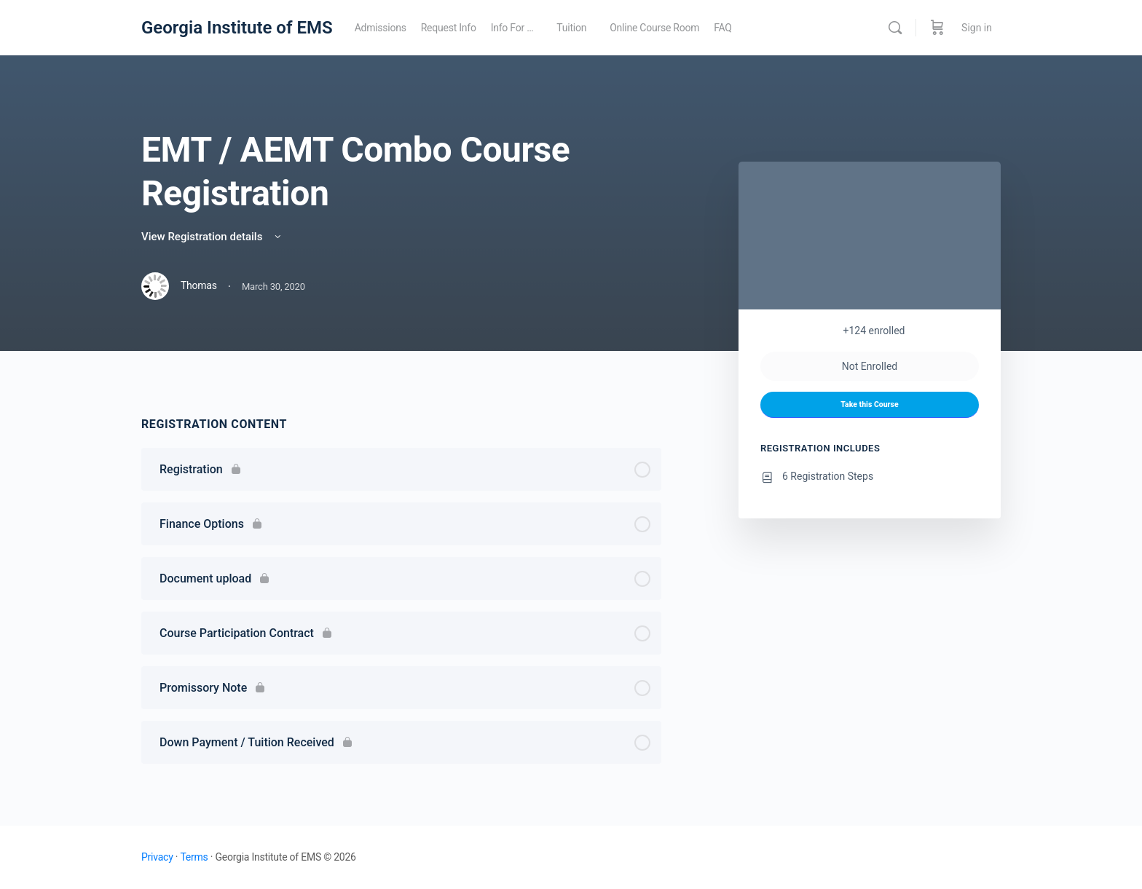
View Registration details (212, 236)
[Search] (895, 27)
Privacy (157, 857)
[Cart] (937, 27)
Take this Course (869, 404)
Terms (194, 857)
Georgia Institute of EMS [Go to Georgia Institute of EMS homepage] (237, 27)
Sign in (976, 27)
